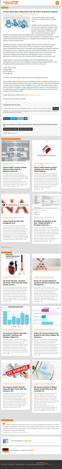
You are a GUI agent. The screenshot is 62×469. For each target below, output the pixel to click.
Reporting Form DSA (39, 464)
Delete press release (10, 129)
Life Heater (5, 278)
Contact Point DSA (30, 464)
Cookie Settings (48, 464)
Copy (56, 108)
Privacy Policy (11, 464)
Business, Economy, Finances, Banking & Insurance (27, 14)
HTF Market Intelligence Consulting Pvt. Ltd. (44, 278)
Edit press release (26, 129)
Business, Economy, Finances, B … (16, 163)
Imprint (5, 464)
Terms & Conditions (20, 464)
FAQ (2, 464)
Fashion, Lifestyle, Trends (14, 277)
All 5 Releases (6, 247)
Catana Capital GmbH (17, 15)
